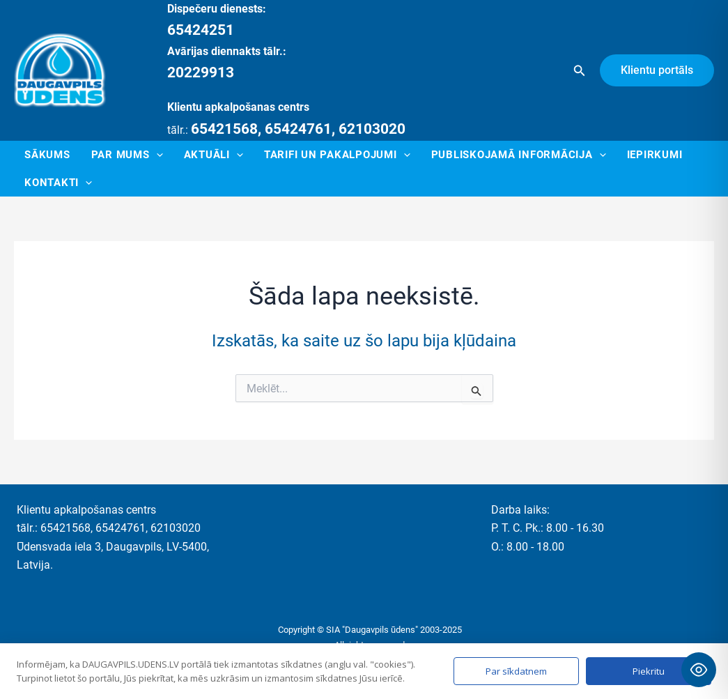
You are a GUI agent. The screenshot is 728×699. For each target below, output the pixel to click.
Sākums (47, 154)
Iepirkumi (655, 154)
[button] (579, 70)
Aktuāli (213, 155)
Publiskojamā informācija (518, 155)
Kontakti (58, 183)
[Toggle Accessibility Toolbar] (699, 670)
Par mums (127, 155)
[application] (156, 155)
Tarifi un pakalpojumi (337, 155)
